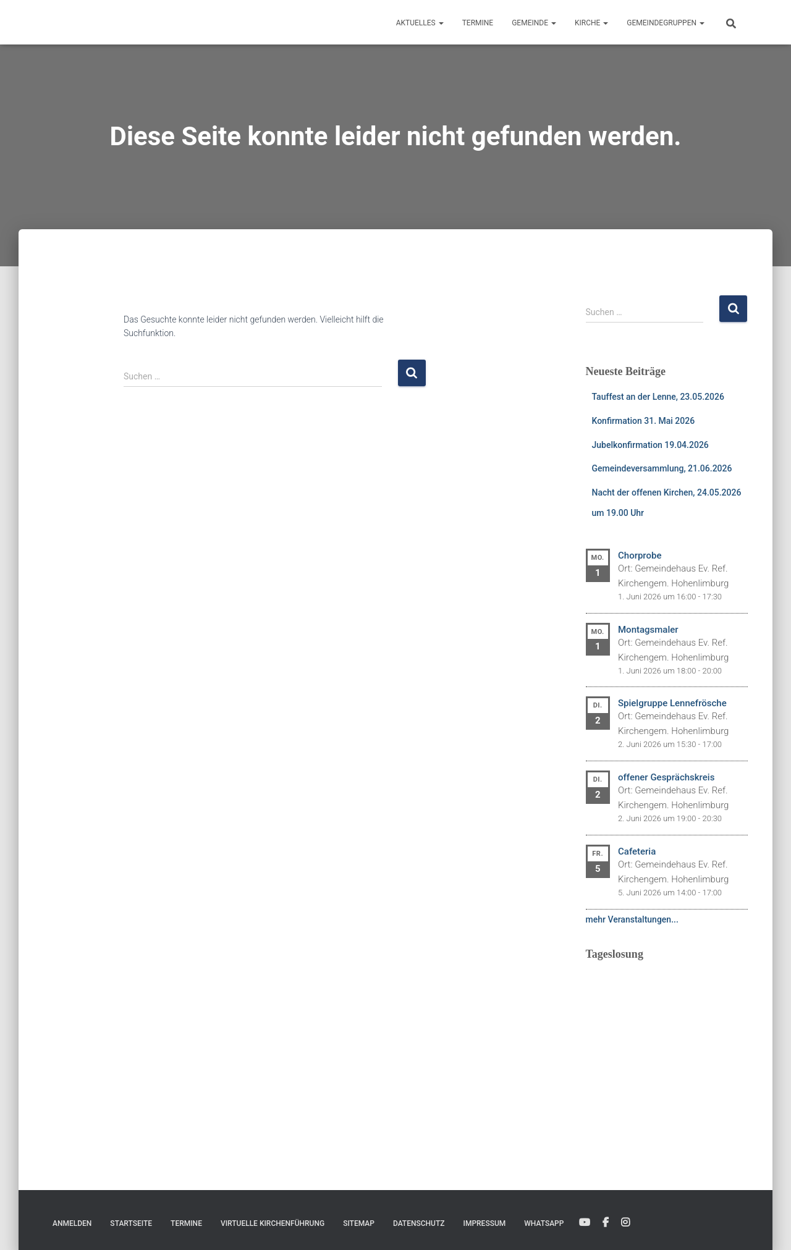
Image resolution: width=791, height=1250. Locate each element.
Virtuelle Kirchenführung (272, 1223)
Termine (478, 23)
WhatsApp (544, 1223)
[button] (441, 23)
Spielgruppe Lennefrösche (672, 703)
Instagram (625, 1223)
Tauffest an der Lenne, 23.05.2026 (658, 397)
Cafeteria (637, 851)
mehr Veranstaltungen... (632, 919)
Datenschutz (419, 1223)
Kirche (591, 23)
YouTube (584, 1223)
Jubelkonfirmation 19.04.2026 (650, 445)
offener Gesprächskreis (666, 777)
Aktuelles (420, 23)
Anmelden (72, 1223)
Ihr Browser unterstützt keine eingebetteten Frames (667, 1046)
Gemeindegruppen (665, 23)
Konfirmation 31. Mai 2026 (643, 421)
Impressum (484, 1223)
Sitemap (358, 1223)
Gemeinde (534, 23)
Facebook (605, 1223)
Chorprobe (639, 555)
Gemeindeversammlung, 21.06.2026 (662, 468)
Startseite (131, 1223)
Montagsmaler (648, 629)
